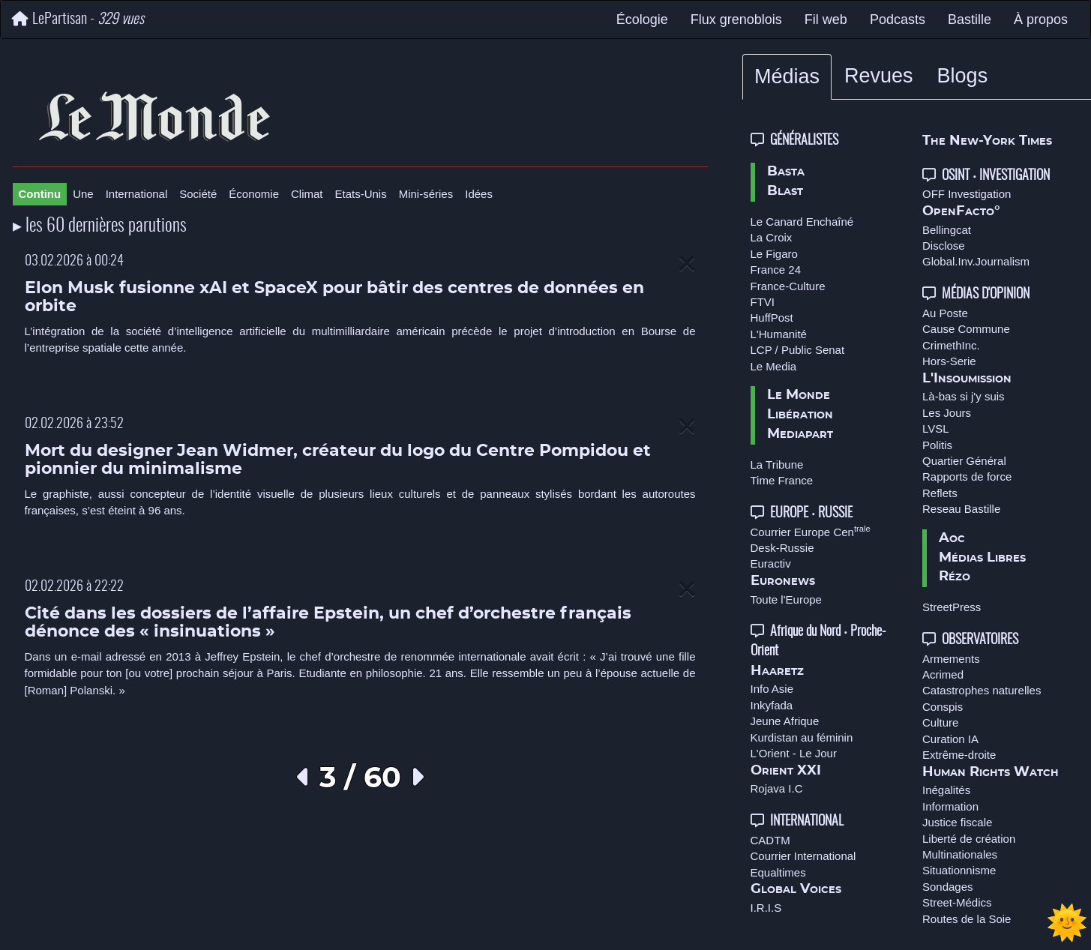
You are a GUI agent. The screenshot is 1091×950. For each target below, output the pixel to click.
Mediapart (800, 434)
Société (198, 193)
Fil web (826, 19)
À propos (1041, 19)
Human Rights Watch (990, 772)
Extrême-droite (959, 754)
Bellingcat (946, 229)
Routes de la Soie (966, 919)
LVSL (935, 428)
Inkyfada (772, 705)
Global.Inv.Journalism (976, 261)
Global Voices (796, 889)
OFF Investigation (966, 193)
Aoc (952, 538)
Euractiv (771, 563)
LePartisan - (78, 19)
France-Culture (788, 286)
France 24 (776, 269)
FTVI (763, 301)
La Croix (772, 237)
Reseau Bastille (961, 508)
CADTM (770, 840)
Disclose (943, 245)
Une (83, 193)
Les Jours (946, 412)
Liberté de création (968, 838)
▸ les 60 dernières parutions (100, 226)
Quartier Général (964, 460)
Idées (479, 193)
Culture (940, 722)
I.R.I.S (766, 907)
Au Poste (945, 313)
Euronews (783, 581)
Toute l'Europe (786, 599)
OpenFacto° (961, 211)
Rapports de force (967, 476)
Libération (800, 414)
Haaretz (777, 671)
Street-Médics (957, 902)
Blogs (962, 75)
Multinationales (959, 854)
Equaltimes (778, 872)
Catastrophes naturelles (981, 690)
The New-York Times (987, 141)
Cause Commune (966, 328)
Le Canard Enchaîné (802, 221)
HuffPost (772, 317)
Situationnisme (959, 870)
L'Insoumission (967, 378)
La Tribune (777, 464)
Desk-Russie (782, 547)
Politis (937, 445)
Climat (307, 193)
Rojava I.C (777, 788)
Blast (785, 191)
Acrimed (943, 674)
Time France (782, 480)
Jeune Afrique (785, 721)
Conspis (942, 706)
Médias (787, 76)
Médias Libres (982, 558)
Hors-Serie (949, 361)
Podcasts (897, 19)
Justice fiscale (957, 822)
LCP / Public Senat (798, 349)
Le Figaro (774, 253)
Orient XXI (786, 771)
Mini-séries (426, 193)
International (137, 193)
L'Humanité (779, 334)
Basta (786, 171)
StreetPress (951, 607)
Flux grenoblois (736, 19)
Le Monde (798, 395)
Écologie (642, 19)
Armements (951, 658)
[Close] (687, 264)
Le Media (774, 366)
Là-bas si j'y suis (963, 396)
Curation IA (950, 739)
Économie (254, 193)
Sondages (947, 886)
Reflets (940, 493)
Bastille (969, 19)
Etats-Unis (361, 193)
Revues (878, 75)
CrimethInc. (951, 345)
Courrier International (803, 856)
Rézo (954, 576)
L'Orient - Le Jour (794, 753)
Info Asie (772, 688)
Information (950, 806)
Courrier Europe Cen (811, 532)
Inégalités (946, 790)
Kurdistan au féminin (802, 737)
